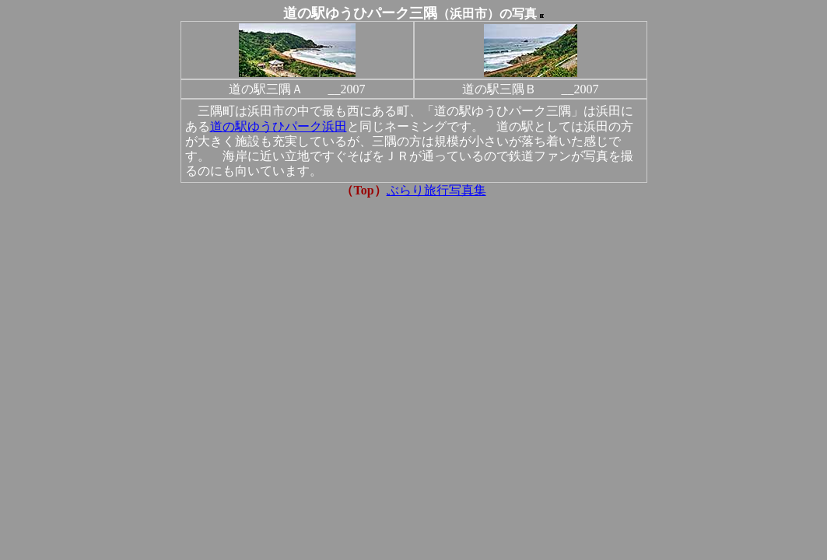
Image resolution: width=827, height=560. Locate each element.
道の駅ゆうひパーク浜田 (278, 126)
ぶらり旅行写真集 (436, 190)
